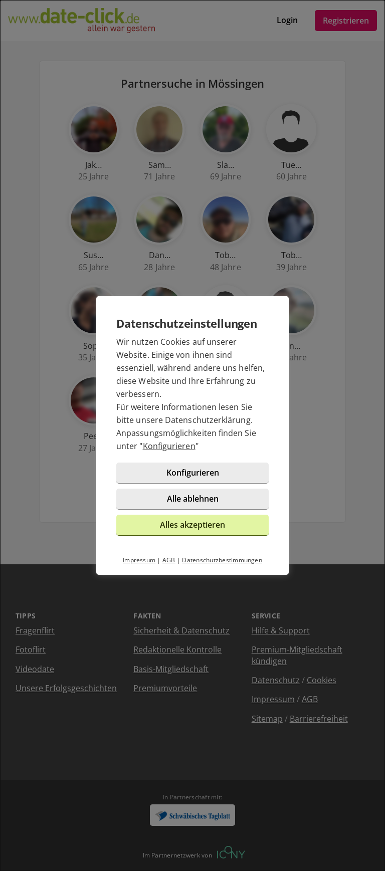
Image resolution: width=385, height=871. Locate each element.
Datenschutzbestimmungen (222, 560)
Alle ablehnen (193, 498)
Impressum (139, 560)
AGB (168, 560)
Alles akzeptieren (192, 524)
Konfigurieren (169, 446)
